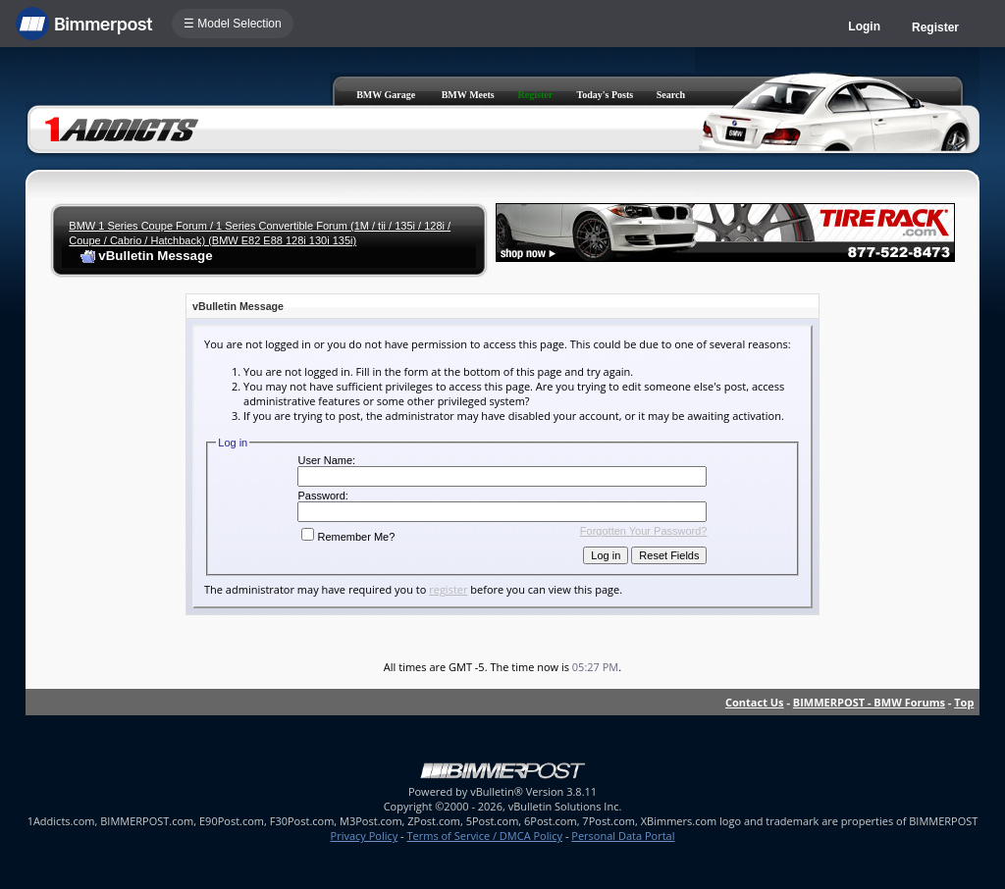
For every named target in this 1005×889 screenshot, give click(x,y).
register (448, 589)
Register (935, 27)
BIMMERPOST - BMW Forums (869, 702)
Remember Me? (348, 537)
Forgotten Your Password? (644, 531)
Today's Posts (604, 94)
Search (671, 94)
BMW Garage (385, 94)
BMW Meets (468, 94)
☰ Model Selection (233, 23)
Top (964, 702)
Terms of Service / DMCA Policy (484, 835)
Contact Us (754, 702)
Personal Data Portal (622, 835)
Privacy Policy (364, 835)
